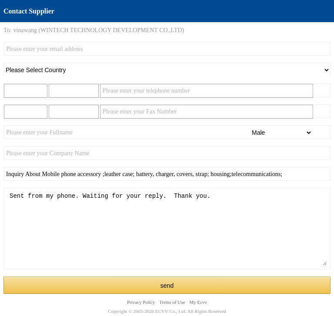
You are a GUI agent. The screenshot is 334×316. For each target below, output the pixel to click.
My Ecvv (198, 302)
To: (7, 30)
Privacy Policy (141, 302)
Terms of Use (172, 302)
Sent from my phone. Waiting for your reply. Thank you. (167, 229)
